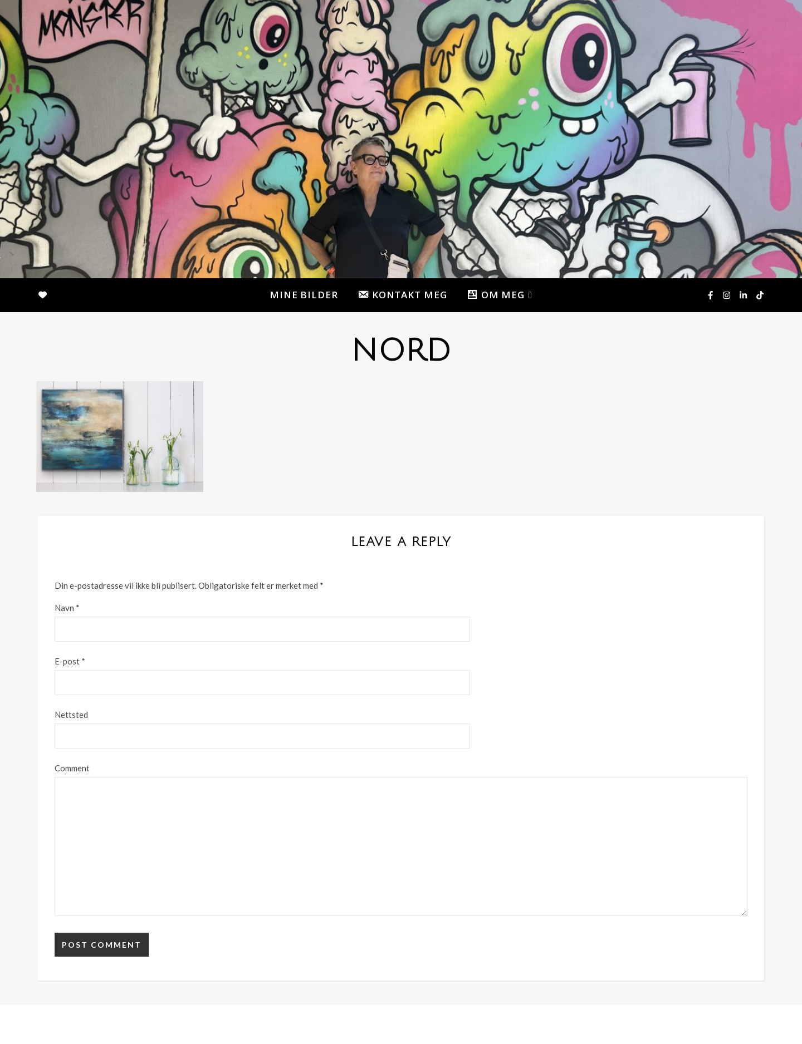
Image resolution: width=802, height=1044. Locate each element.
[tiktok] (760, 295)
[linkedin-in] (744, 295)
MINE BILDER (304, 294)
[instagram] (727, 295)
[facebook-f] (711, 295)
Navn (67, 608)
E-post (70, 661)
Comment (72, 768)
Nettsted (71, 715)
